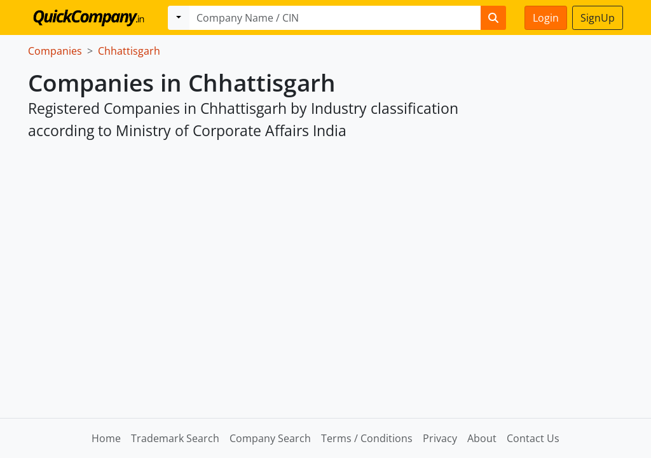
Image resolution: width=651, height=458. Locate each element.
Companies (55, 51)
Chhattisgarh (129, 51)
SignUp (597, 18)
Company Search (270, 438)
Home (106, 438)
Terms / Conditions (367, 438)
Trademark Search (175, 438)
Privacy (440, 438)
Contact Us (533, 438)
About (482, 438)
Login (546, 18)
